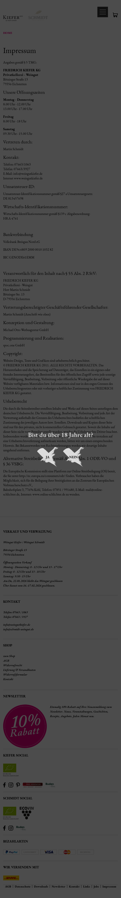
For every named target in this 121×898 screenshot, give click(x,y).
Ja (48, 457)
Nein (73, 457)
